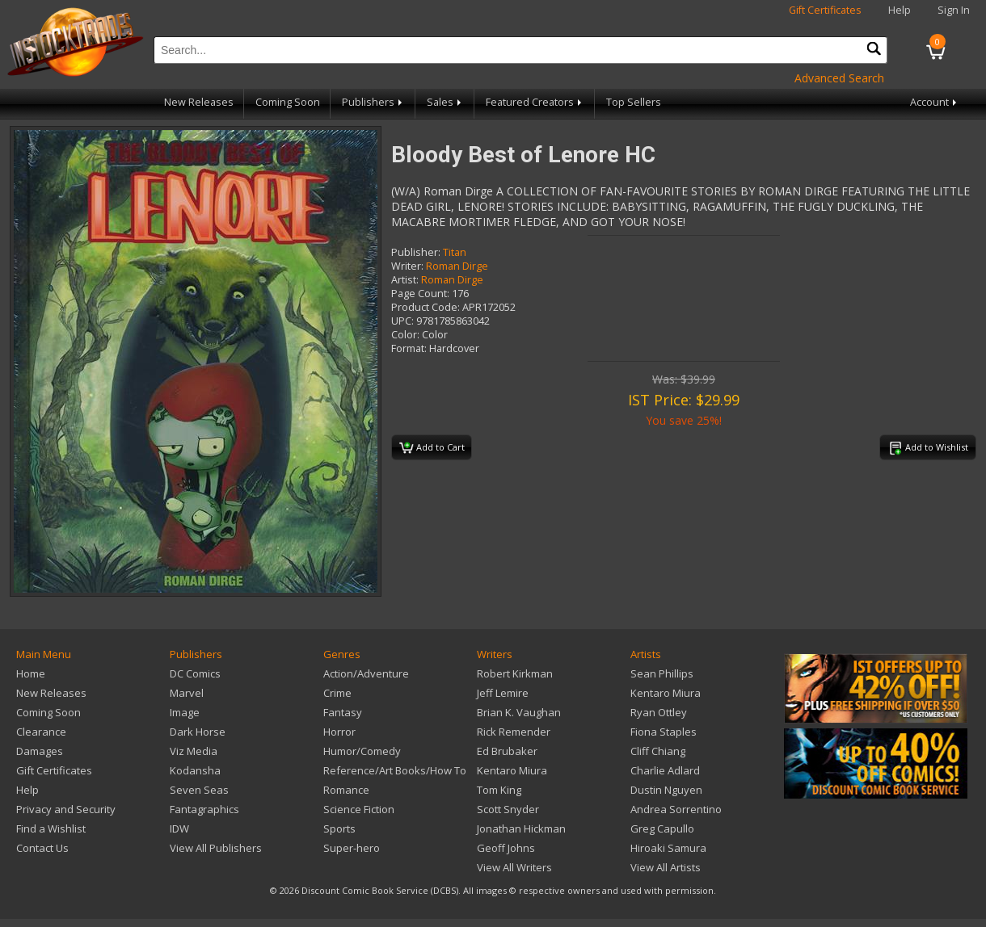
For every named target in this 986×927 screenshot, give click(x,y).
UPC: (402, 321)
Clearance (41, 731)
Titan (454, 252)
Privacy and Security (66, 809)
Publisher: (415, 252)
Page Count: (420, 293)
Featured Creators (535, 102)
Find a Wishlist (51, 828)
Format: (409, 348)
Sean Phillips (661, 673)
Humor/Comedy (362, 751)
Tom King (499, 789)
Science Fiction (358, 809)
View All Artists (665, 867)
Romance (346, 789)
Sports (339, 828)
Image (185, 712)
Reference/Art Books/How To (394, 770)
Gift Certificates (825, 10)
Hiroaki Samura (668, 848)
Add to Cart (432, 448)
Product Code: (425, 307)
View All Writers (514, 867)
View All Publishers (216, 848)
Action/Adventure (366, 673)
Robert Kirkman (515, 673)
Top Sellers (633, 102)
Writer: (407, 266)
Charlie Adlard (665, 770)
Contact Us (42, 848)
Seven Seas (199, 789)
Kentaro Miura (512, 770)
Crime (337, 693)
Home (30, 673)
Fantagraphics (204, 809)
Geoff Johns (506, 848)
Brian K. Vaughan (519, 712)
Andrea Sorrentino (676, 809)
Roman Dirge (457, 266)
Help (899, 10)
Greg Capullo (662, 828)
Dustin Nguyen (666, 789)
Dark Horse (197, 731)
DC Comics (195, 673)
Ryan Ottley (658, 712)
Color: (405, 335)
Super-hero (351, 848)
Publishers (373, 102)
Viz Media (193, 751)
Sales (445, 102)
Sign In (954, 10)
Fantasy (342, 712)
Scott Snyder (508, 809)
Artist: (405, 280)
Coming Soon (287, 102)
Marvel (187, 693)
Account (934, 102)
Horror (339, 731)
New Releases (199, 102)
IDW (179, 828)
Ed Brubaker (507, 751)
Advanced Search (839, 78)
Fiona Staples (663, 731)
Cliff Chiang (657, 751)
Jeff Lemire (503, 693)
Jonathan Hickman (521, 828)
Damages (39, 751)
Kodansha (195, 770)
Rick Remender (513, 731)
